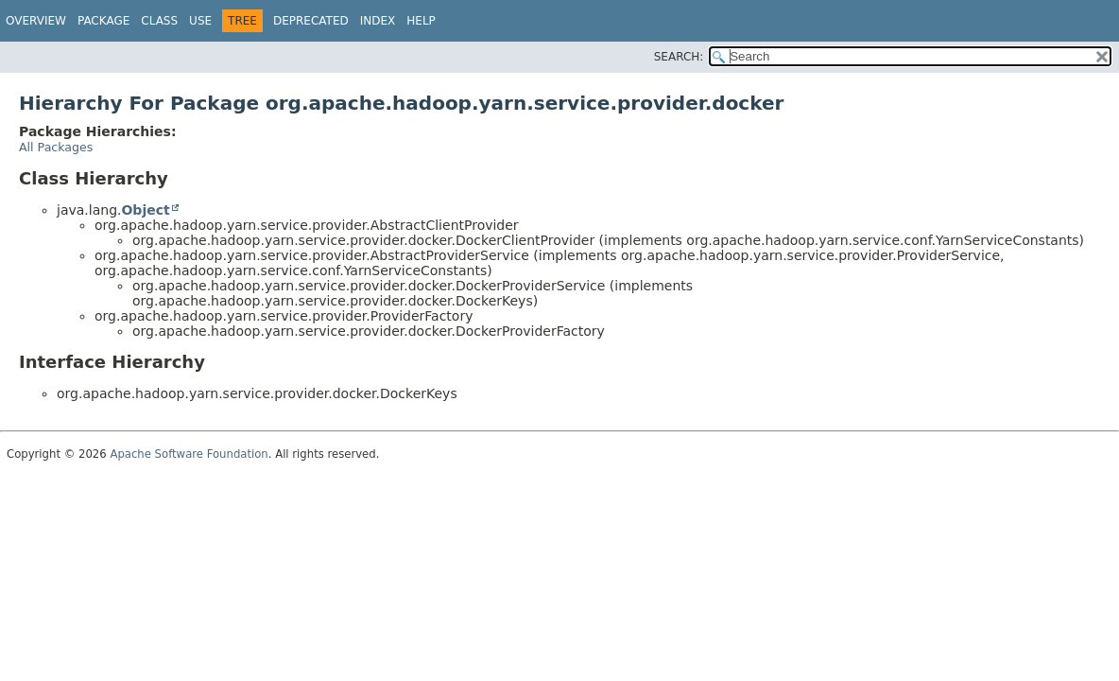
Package (103, 20)
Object (145, 210)
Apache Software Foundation (188, 454)
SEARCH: (679, 56)
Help (421, 20)
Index (378, 20)
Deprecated (311, 20)
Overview (36, 20)
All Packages (56, 147)
